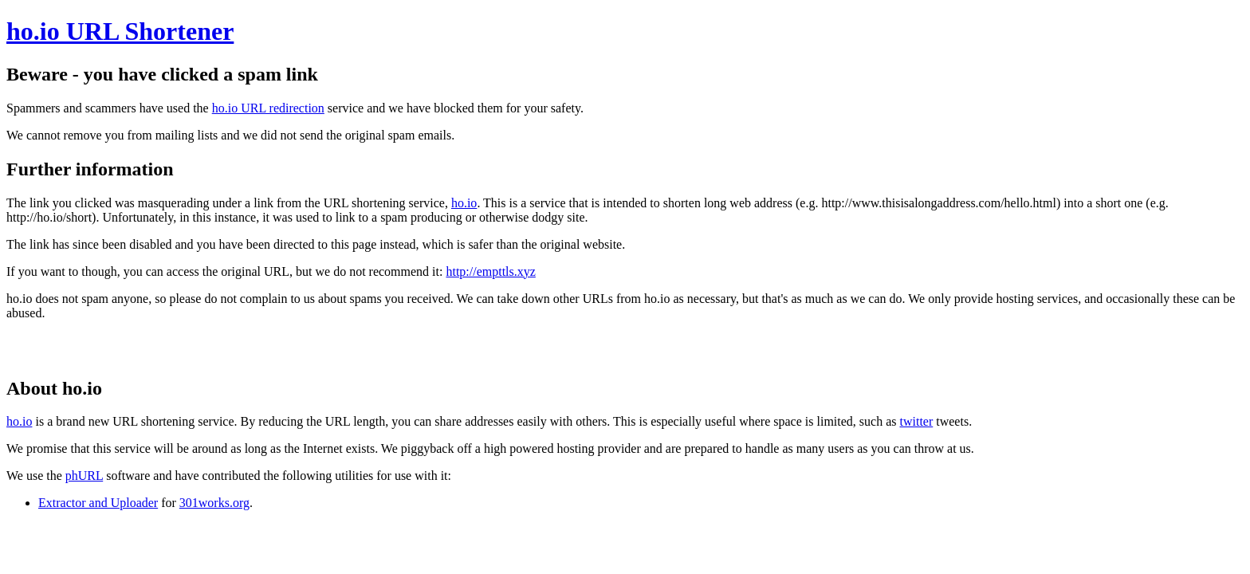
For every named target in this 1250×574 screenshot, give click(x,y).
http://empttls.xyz (490, 271)
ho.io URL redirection (268, 108)
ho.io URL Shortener (120, 31)
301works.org (214, 502)
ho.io (464, 203)
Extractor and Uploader (98, 502)
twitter (916, 421)
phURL (84, 475)
